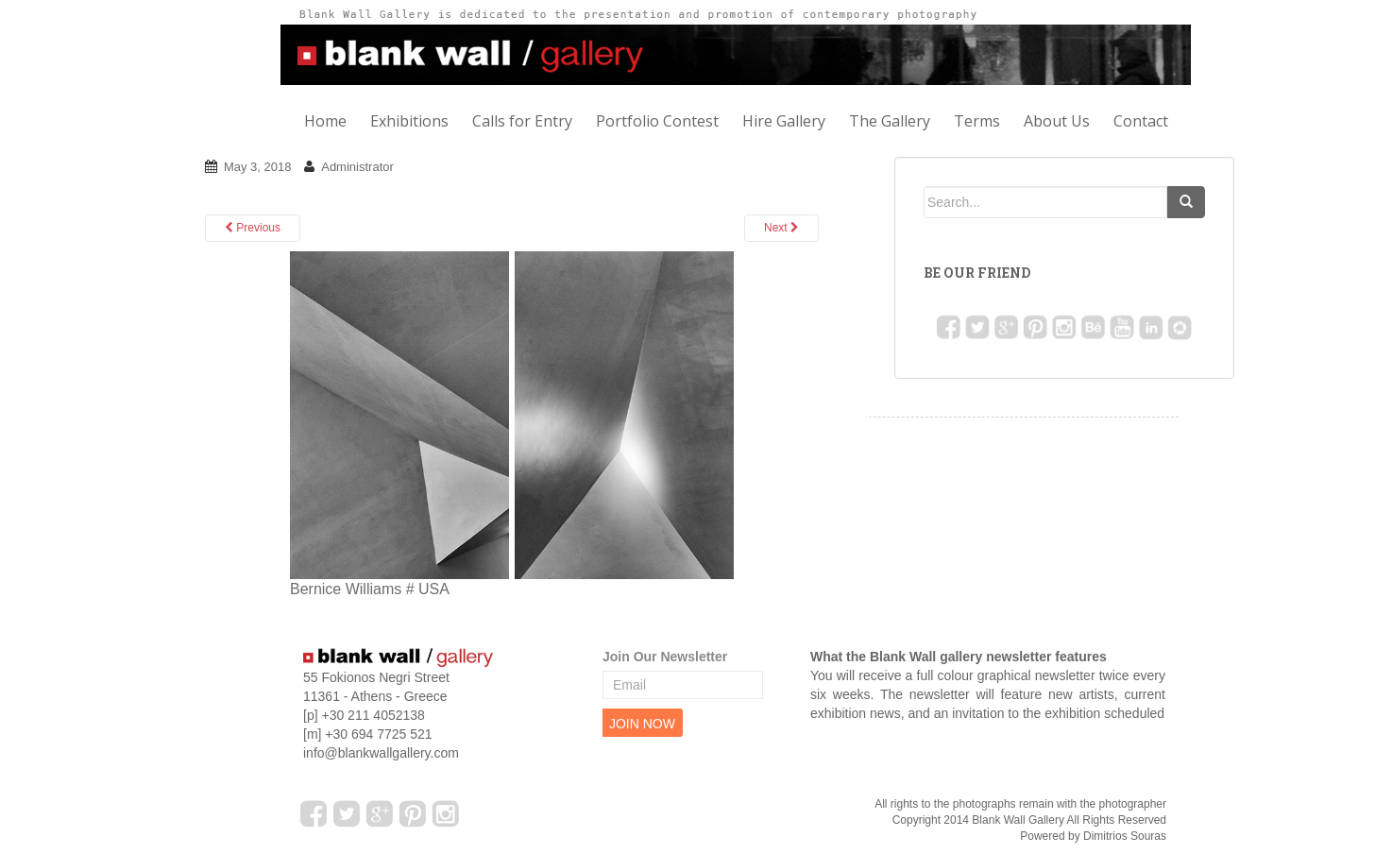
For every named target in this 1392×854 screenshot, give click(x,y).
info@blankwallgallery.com (381, 752)
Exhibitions (409, 121)
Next (781, 227)
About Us (1057, 121)
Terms (977, 121)
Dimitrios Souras (1124, 836)
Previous (252, 227)
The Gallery (889, 121)
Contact (1140, 121)
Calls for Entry (522, 121)
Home (325, 121)
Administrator (357, 167)
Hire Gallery (783, 121)
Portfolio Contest (657, 121)
